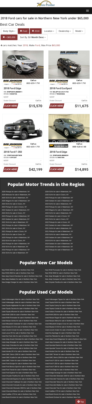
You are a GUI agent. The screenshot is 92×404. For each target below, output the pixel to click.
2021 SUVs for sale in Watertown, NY (58, 228)
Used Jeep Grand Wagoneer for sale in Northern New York (65, 339)
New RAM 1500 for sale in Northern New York (18, 270)
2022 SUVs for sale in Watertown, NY (15, 222)
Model (79, 31)
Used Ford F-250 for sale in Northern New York (61, 363)
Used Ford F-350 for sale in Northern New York (61, 367)
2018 (36, 31)
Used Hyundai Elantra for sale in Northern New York (63, 345)
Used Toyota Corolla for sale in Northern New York (63, 308)
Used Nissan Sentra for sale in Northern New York (19, 321)
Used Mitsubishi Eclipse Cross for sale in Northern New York (64, 324)
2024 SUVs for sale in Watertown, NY (58, 204)
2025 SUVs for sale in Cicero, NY (57, 195)
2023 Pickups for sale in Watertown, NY (16, 216)
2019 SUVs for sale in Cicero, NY (13, 240)
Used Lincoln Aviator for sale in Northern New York (63, 330)
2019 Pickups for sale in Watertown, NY (16, 244)
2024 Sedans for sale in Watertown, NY (16, 210)
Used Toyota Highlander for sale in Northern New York (21, 305)
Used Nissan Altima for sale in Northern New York (62, 321)
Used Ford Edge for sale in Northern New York (61, 370)
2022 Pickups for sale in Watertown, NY (16, 225)
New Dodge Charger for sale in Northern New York (19, 282)
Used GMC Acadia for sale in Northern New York (19, 357)
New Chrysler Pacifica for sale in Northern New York (63, 282)
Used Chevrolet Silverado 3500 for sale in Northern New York (21, 388)
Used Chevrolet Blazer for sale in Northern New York (20, 391)
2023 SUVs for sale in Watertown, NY (58, 213)
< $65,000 (9, 37)
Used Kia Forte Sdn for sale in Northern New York (19, 336)
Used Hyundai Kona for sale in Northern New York (19, 348)
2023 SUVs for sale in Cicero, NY (13, 213)
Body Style (9, 31)
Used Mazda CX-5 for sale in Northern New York (19, 327)
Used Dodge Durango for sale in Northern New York (63, 373)
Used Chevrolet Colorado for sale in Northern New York (21, 385)
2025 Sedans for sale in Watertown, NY (59, 201)
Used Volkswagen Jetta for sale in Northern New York (20, 302)
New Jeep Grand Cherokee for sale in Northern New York (22, 276)
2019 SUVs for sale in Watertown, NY (58, 240)
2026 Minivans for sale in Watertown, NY (16, 195)
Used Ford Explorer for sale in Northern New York (19, 373)
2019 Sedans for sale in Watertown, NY (59, 244)
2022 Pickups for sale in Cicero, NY (57, 222)
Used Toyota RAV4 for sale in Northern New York (62, 302)
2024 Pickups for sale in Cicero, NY (14, 207)
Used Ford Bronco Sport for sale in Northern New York (21, 367)
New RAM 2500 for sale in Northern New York (18, 273)
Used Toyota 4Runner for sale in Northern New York (20, 311)
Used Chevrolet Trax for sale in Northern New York (63, 388)
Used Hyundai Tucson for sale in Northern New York (63, 348)
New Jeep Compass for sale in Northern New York (62, 279)
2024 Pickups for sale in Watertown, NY (59, 207)
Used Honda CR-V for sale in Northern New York (19, 351)
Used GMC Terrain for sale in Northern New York (62, 354)
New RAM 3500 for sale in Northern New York (61, 273)
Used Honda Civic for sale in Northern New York (62, 351)
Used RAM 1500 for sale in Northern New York (18, 315)
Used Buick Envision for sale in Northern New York (19, 397)
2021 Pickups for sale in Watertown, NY (59, 231)
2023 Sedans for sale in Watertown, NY (16, 219)
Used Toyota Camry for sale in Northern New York (62, 305)
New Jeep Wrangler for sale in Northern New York (62, 276)
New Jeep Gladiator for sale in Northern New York (19, 279)
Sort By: (32, 37)
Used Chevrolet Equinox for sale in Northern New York (21, 379)
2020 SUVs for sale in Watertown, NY (58, 234)
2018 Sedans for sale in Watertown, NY (59, 247)
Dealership (65, 31)
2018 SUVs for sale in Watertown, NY (15, 247)
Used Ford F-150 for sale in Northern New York (61, 360)
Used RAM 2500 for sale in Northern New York (61, 315)
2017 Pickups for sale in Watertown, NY (59, 250)
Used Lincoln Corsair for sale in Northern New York (20, 330)
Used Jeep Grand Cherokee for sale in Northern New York (22, 339)
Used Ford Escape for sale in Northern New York (19, 363)
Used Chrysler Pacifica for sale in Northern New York (20, 376)
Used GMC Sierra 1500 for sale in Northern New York (20, 354)
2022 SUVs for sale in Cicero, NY (57, 219)
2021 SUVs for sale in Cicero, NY (13, 228)
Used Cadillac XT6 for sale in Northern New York (19, 394)
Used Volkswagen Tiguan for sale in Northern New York (64, 299)
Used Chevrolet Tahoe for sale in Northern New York (63, 382)
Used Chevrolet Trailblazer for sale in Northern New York (22, 382)
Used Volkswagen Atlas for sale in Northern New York (20, 299)
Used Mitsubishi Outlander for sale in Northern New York (21, 324)
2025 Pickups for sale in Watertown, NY (59, 198)
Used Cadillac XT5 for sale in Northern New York (62, 391)
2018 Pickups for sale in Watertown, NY (16, 250)
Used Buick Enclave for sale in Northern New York (62, 397)
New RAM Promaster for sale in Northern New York (63, 270)
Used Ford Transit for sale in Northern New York (19, 370)
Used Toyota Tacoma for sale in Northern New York (20, 308)
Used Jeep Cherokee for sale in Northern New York (20, 345)
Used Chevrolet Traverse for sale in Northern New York (64, 379)
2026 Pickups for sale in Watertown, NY (16, 192)
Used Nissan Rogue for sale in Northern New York (62, 318)
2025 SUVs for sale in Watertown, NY (15, 198)
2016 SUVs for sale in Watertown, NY (15, 253)
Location (49, 31)
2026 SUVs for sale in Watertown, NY (58, 192)
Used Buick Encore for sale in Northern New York (62, 394)
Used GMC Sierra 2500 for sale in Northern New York (64, 357)
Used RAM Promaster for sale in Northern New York (20, 318)
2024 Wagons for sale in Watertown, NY (59, 210)
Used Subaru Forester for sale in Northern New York (63, 311)
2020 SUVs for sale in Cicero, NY (13, 234)
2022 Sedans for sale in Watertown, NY (59, 225)
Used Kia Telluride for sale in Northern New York (62, 336)
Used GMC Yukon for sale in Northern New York (19, 360)
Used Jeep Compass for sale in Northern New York (63, 342)
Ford (23, 31)
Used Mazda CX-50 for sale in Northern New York (62, 327)
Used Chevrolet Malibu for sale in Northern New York (63, 385)
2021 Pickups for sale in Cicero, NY (14, 231)
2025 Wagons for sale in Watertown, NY (16, 201)
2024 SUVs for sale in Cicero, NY (13, 204)
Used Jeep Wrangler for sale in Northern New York (19, 342)
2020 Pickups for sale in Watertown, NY (16, 237)
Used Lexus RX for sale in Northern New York (18, 333)
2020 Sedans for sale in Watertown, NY (59, 237)
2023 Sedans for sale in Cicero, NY (57, 216)
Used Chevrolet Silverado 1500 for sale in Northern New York (65, 376)
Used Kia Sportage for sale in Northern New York (62, 333)
